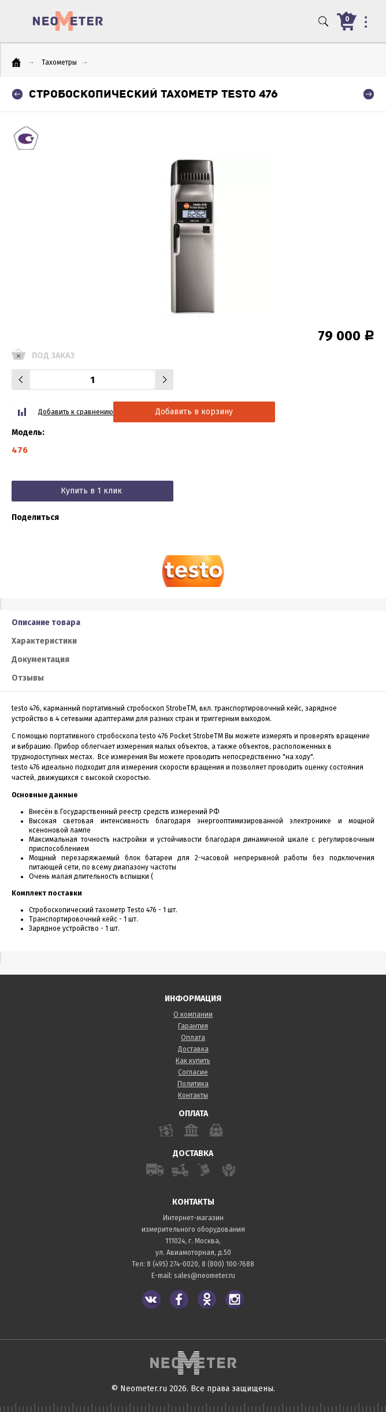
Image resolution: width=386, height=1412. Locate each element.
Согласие (193, 1072)
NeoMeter (68, 21)
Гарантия (193, 1026)
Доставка (193, 1049)
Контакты (193, 1095)
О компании (193, 1014)
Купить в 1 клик (91, 491)
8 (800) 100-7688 (228, 1264)
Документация (40, 659)
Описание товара (46, 622)
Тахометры (59, 62)
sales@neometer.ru (204, 1276)
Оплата (193, 1038)
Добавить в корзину (194, 412)
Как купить (193, 1061)
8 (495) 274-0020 (172, 1264)
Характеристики (44, 641)
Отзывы (28, 678)
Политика (193, 1084)
